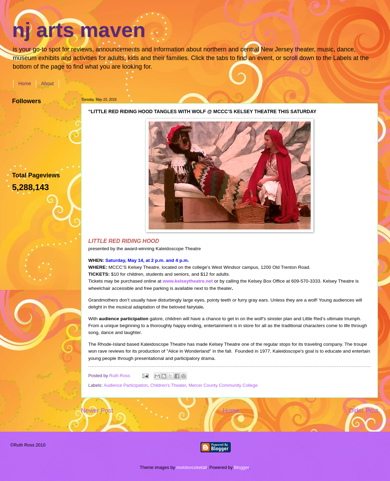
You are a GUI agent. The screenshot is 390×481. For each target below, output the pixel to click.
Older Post (363, 410)
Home (24, 83)
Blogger (241, 467)
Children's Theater (168, 385)
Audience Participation (125, 385)
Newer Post (97, 410)
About (47, 83)
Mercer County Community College (223, 385)
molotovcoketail (191, 467)
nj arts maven (79, 29)
